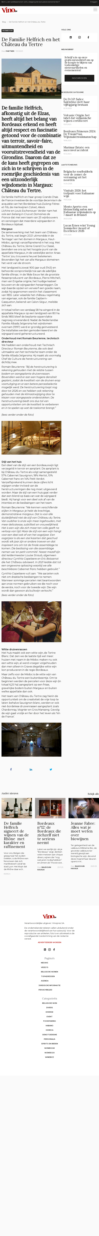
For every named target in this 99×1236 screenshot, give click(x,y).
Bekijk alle (93, 793)
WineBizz (49, 1057)
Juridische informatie (49, 985)
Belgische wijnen (49, 972)
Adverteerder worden (49, 942)
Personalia (49, 1039)
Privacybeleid (45, 990)
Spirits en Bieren (49, 1044)
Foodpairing (49, 1021)
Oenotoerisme (49, 1035)
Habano (49, 1026)
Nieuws (44, 963)
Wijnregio (49, 1053)
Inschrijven (79, 78)
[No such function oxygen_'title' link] (45, 949)
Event (50, 1017)
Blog (4, 22)
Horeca (49, 1030)
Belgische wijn (49, 1003)
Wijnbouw (7, 31)
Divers (49, 1007)
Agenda (44, 981)
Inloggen (93, 2)
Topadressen (48, 976)
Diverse (49, 1012)
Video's (44, 967)
